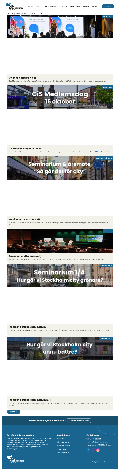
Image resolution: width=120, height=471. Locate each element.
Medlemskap (75, 6)
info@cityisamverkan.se (100, 442)
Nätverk (86, 6)
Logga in (108, 6)
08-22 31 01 (97, 439)
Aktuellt (64, 6)
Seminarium (42, 14)
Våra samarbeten (33, 6)
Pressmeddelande (25, 14)
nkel (111, 462)
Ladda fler (13, 412)
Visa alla (10, 14)
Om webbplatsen (63, 453)
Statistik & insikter (63, 446)
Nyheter (16, 14)
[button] (95, 6)
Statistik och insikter (51, 6)
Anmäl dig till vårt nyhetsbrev (79, 421)
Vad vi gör (60, 438)
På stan (34, 14)
